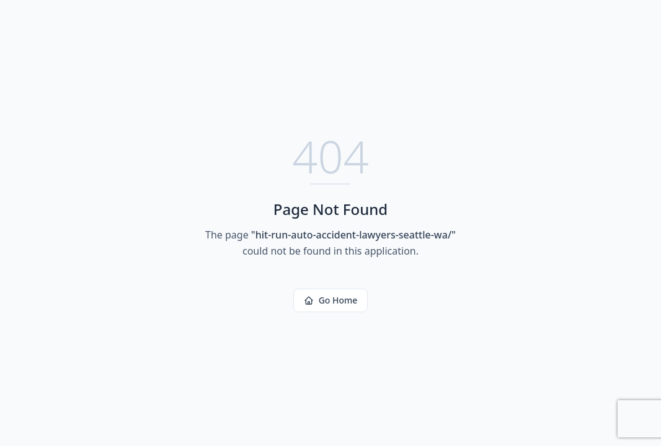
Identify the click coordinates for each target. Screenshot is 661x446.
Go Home (331, 300)
